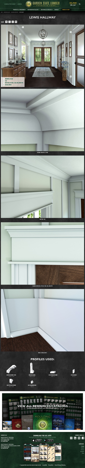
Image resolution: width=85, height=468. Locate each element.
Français (82, 449)
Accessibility (44, 465)
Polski (83, 453)
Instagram (71, 438)
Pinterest (79, 438)
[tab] (19, 9)
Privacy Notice (50, 465)
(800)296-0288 (6, 447)
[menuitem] (74, 4)
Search (80, 4)
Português (82, 451)
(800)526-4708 (6, 440)
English (82, 446)
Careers (19, 4)
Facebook (83, 438)
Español (82, 448)
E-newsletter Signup (9, 4)
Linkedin (75, 438)
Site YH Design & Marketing (60, 465)
